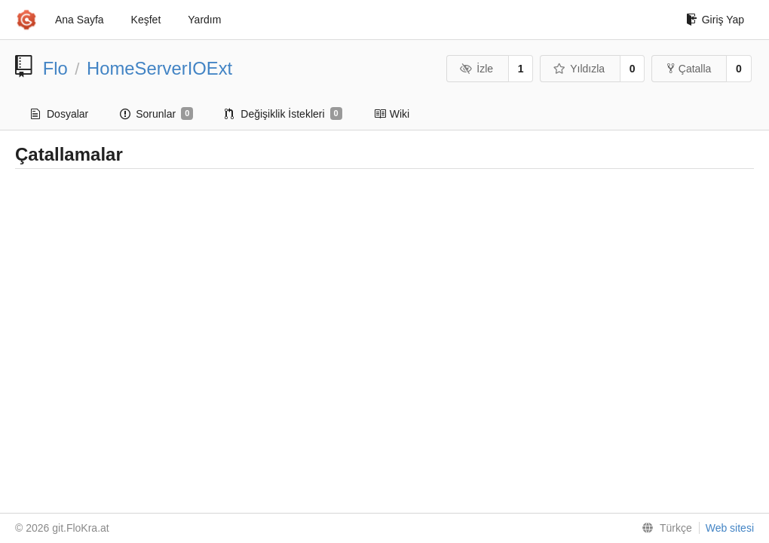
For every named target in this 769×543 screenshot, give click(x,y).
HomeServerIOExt (159, 68)
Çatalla (689, 69)
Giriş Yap (715, 20)
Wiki (391, 114)
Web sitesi (730, 528)
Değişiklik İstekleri (283, 114)
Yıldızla (579, 69)
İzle (476, 69)
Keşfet (146, 20)
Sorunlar (156, 114)
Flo (55, 68)
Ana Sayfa (79, 20)
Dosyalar (59, 114)
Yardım (204, 20)
